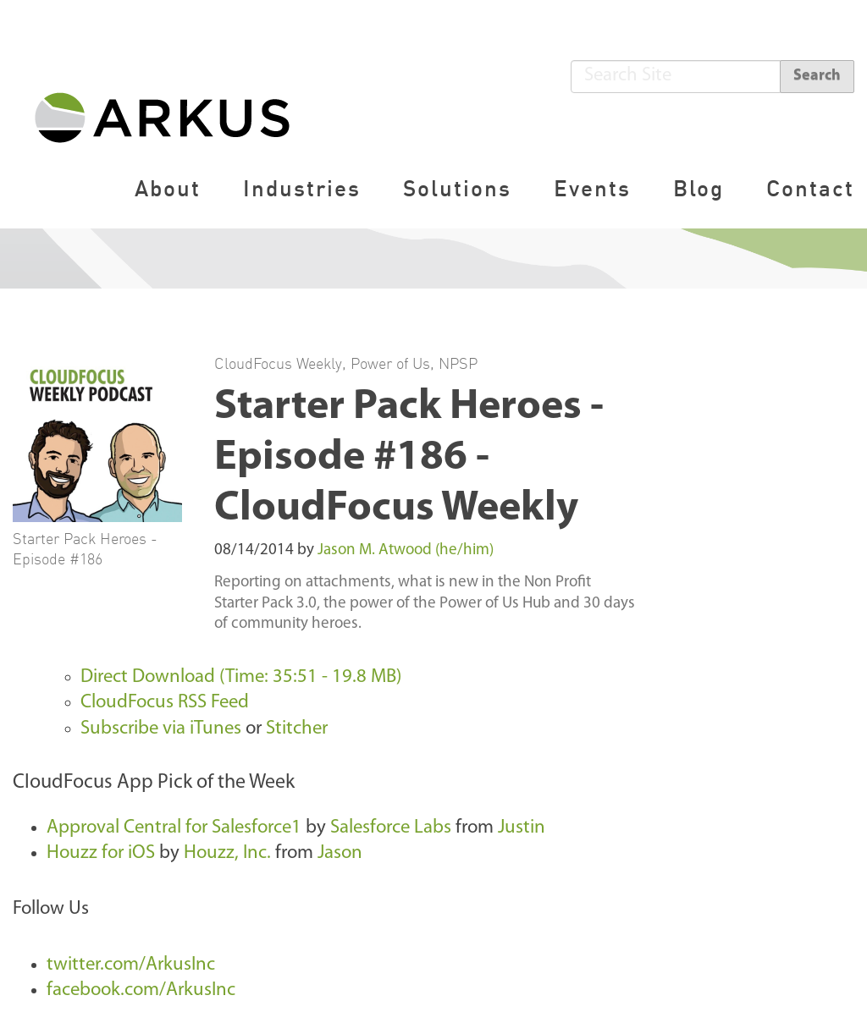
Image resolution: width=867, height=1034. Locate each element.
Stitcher (297, 729)
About (168, 188)
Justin (521, 828)
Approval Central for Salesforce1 (174, 828)
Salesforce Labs (390, 828)
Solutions (457, 188)
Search (817, 76)
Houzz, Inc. (227, 853)
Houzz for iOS (101, 853)
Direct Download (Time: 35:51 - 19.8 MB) (240, 677)
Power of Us (390, 363)
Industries (302, 188)
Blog (698, 188)
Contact (810, 188)
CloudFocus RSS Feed (164, 702)
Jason (340, 853)
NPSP (458, 363)
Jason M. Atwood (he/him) (406, 550)
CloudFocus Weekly (278, 363)
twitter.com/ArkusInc (131, 965)
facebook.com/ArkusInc (141, 990)
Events (592, 188)
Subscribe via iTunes (160, 729)
